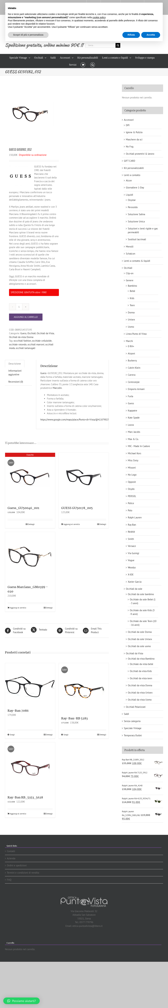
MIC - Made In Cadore (139, 446)
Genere (129, 280)
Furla (130, 396)
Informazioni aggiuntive (14, 372)
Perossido (133, 207)
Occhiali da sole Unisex (140, 639)
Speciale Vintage (132, 728)
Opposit (132, 481)
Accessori (129, 119)
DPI (127, 125)
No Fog (129, 146)
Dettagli (31, 524)
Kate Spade (134, 417)
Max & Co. (133, 439)
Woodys (132, 567)
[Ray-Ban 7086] (30, 684)
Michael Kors (134, 453)
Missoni (132, 467)
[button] (92, 64)
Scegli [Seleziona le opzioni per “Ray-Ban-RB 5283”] (65, 734)
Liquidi (129, 194)
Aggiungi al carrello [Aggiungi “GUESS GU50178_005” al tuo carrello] (71, 524)
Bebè (132, 291)
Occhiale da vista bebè (141, 664)
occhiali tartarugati (25, 348)
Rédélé (131, 531)
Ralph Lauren (135, 517)
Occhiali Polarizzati (136, 706)
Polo (130, 510)
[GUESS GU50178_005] (84, 478)
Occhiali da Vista (45, 333)
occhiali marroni (36, 344)
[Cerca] (118, 45)
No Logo (132, 474)
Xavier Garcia (134, 581)
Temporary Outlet (133, 735)
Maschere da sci (134, 139)
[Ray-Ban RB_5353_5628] (30, 767)
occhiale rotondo (18, 344)
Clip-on (129, 273)
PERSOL (132, 496)
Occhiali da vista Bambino (141, 658)
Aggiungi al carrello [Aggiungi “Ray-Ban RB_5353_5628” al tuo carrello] (18, 813)
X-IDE (131, 574)
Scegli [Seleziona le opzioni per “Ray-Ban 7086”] (12, 734)
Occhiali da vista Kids (141, 671)
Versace (132, 546)
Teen (132, 305)
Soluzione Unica (136, 221)
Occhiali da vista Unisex (140, 692)
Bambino (132, 285)
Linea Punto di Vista (136, 333)
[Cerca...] (100, 45)
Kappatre (132, 410)
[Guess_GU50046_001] (30, 478)
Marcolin (57, 387)
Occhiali (31, 333)
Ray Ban (132, 524)
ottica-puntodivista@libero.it (87, 925)
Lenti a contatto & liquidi (137, 260)
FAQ (9, 879)
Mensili (129, 246)
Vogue (131, 560)
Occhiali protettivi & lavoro (140, 153)
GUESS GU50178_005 (77, 508)
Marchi (129, 341)
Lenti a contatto (132, 175)
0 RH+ (131, 346)
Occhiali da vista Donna (21, 337)
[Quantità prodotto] (19, 307)
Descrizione (15, 363)
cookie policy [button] (99, 17)
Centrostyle (134, 382)
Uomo (131, 326)
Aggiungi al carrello (26, 317)
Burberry (132, 360)
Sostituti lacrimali (137, 239)
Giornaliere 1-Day (135, 187)
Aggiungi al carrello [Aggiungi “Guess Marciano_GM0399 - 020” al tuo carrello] (18, 607)
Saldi (126, 713)
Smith (131, 538)
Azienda (11, 858)
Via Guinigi (133, 553)
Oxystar (132, 200)
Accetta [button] (151, 34)
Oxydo (131, 488)
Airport (131, 353)
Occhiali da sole (134, 588)
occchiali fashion (22, 340)
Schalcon (130, 253)
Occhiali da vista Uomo (140, 699)
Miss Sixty (133, 460)
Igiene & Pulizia (134, 132)
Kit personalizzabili (134, 168)
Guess (23, 333)
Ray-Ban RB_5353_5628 (25, 797)
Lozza (131, 424)
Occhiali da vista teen (141, 678)
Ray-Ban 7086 (18, 710)
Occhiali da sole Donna (140, 631)
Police (131, 503)
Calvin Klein (134, 367)
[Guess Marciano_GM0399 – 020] (30, 557)
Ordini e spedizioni (17, 865)
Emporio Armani (136, 389)
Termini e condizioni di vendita (23, 872)
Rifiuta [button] (131, 34)
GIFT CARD (129, 160)
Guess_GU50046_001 (23, 508)
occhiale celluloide (42, 340)
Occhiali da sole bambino (141, 594)
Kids (132, 298)
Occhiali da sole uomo (139, 646)
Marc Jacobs (134, 431)
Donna (131, 312)
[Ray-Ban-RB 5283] (84, 688)
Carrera (131, 374)
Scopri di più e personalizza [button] (28, 34)
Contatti (11, 851)
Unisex (131, 319)
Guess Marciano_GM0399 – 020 (28, 589)
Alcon (129, 180)
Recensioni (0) (15, 381)
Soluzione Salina (136, 214)
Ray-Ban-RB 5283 (74, 718)
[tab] (14, 363)
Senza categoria (132, 721)
